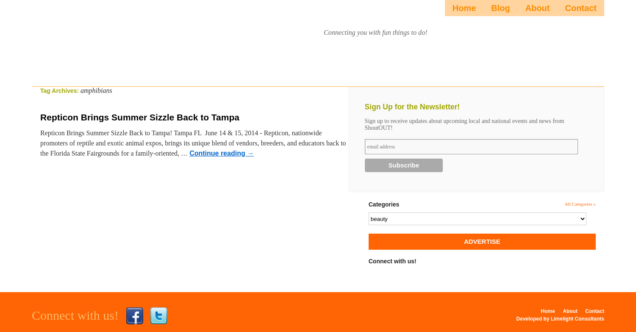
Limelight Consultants (577, 319)
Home (464, 8)
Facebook (134, 315)
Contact (580, 8)
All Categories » (580, 203)
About (537, 8)
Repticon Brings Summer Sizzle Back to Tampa (139, 117)
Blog (500, 8)
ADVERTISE (482, 241)
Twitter (158, 315)
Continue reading (221, 153)
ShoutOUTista (108, 41)
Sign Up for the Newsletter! (412, 107)
